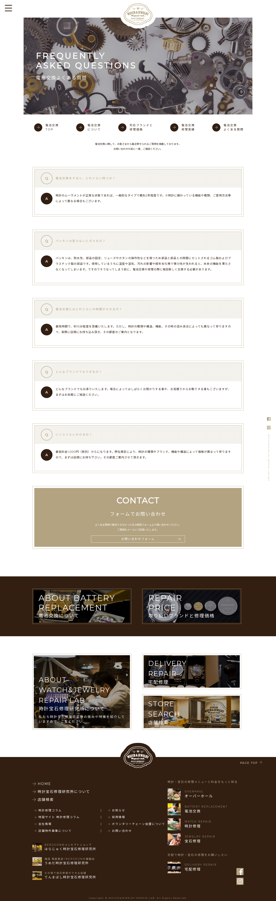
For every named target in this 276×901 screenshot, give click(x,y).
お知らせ (118, 810)
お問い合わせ (122, 831)
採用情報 (118, 817)
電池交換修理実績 (188, 127)
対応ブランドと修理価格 (141, 127)
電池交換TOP (52, 127)
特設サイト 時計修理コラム (59, 817)
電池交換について (94, 127)
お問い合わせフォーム (138, 539)
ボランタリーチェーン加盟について (138, 824)
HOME (44, 784)
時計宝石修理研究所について (64, 792)
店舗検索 (46, 799)
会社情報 (45, 824)
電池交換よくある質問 (234, 127)
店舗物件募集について (55, 831)
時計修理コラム (50, 810)
